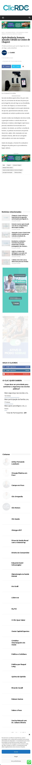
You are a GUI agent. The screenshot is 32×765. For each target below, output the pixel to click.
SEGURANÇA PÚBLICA (10, 32)
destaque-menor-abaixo (8, 167)
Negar (16, 756)
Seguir (27, 370)
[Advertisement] (16, 191)
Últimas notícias (18, 172)
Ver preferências (16, 761)
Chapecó (8, 165)
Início (3, 32)
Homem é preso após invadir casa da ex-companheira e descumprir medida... (20, 225)
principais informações (7, 172)
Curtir (27, 367)
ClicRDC (12, 53)
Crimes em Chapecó (17, 165)
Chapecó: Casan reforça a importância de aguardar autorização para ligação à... (20, 217)
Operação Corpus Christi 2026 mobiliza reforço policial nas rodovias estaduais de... (21, 234)
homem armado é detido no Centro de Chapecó (12, 170)
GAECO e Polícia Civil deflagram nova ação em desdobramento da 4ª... (19, 253)
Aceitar (16, 752)
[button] (29, 734)
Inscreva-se (26, 374)
